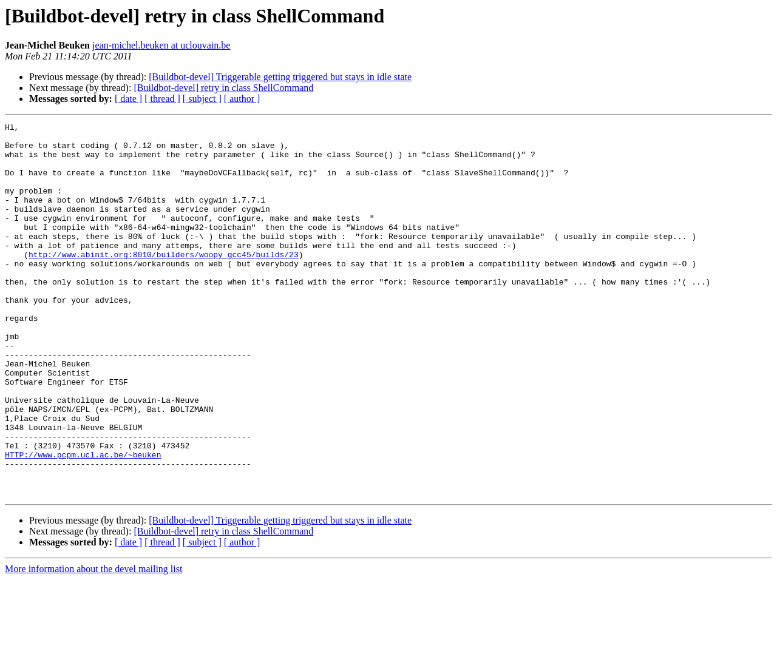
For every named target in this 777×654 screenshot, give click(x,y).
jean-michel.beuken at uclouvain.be (161, 45)
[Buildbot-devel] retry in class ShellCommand (223, 88)
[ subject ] (202, 98)
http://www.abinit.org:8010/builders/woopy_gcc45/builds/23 (164, 281)
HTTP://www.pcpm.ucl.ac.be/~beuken (83, 521)
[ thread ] (162, 98)
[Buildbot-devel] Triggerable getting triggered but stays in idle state (280, 77)
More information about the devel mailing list (93, 643)
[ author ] (242, 98)
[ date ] (128, 98)
